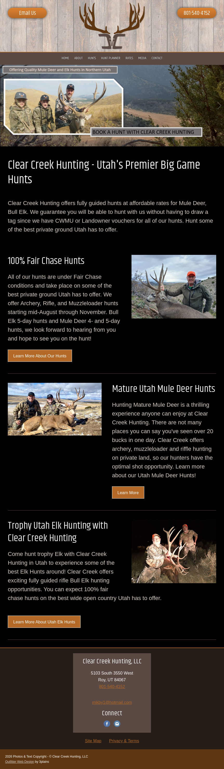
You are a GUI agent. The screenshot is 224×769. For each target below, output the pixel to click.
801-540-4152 (197, 13)
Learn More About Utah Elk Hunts (44, 622)
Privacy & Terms (124, 741)
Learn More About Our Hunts (40, 356)
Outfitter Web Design (19, 762)
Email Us (27, 13)
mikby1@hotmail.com (112, 702)
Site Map (93, 741)
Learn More (128, 493)
